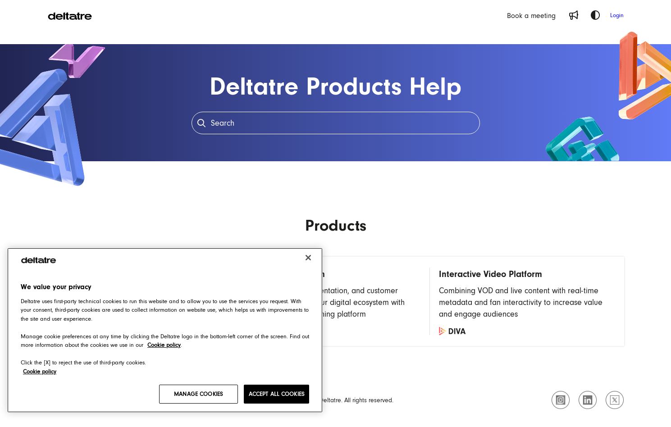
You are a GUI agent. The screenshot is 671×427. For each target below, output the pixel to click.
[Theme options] (595, 15)
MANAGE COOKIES (198, 394)
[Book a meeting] (531, 15)
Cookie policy (39, 371)
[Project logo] (69, 15)
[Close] (308, 258)
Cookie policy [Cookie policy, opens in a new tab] (164, 344)
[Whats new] (573, 15)
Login (617, 15)
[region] (165, 330)
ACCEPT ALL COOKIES (276, 394)
